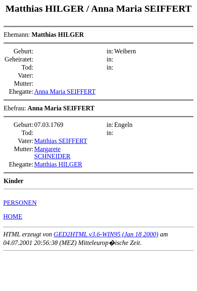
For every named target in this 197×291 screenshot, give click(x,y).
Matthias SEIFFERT (60, 140)
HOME (12, 216)
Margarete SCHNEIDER (52, 153)
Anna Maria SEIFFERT (141, 8)
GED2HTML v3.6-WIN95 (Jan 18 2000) (106, 234)
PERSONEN (20, 202)
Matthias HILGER (46, 8)
